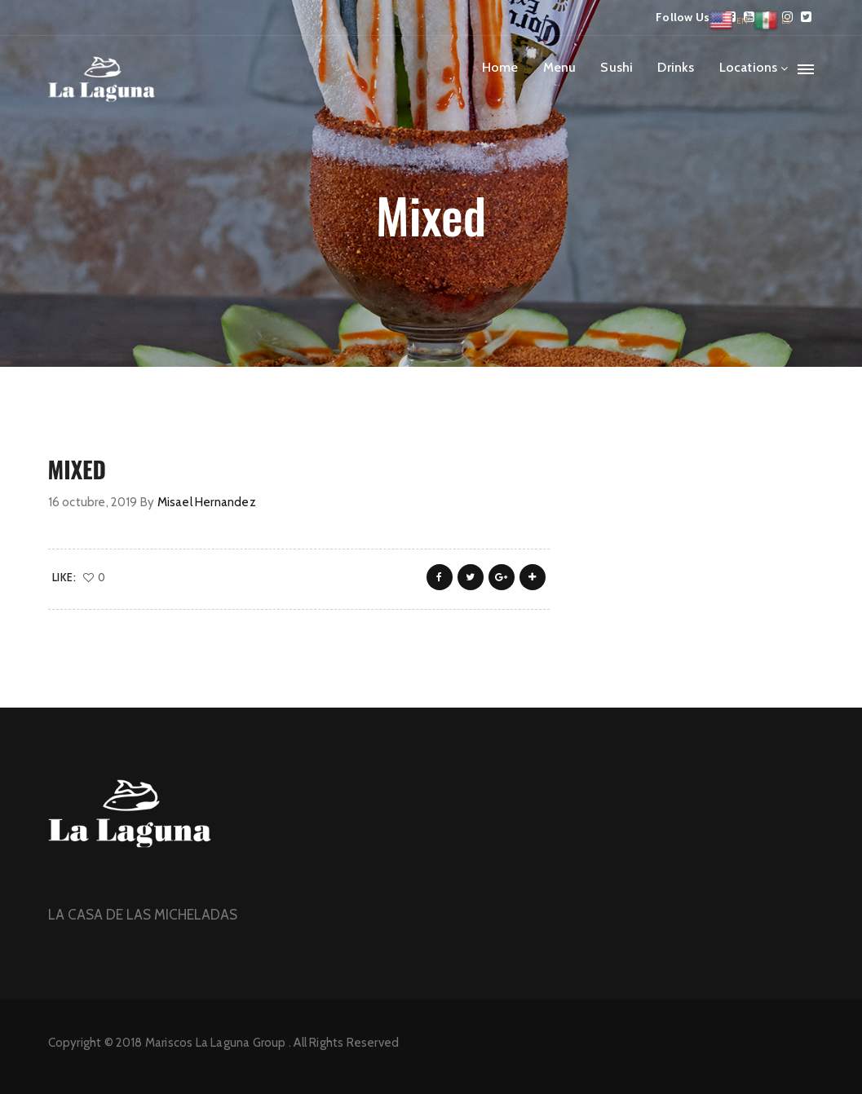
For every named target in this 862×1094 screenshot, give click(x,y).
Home (500, 67)
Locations (748, 67)
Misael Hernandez (206, 502)
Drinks (675, 67)
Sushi (616, 67)
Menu (560, 67)
